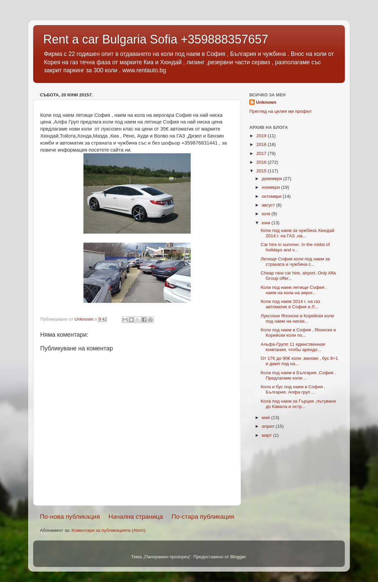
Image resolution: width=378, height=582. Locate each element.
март (267, 435)
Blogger (238, 556)
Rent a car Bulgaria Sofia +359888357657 (155, 39)
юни (266, 222)
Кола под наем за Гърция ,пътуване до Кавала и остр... (298, 404)
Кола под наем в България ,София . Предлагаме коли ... (298, 375)
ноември (271, 187)
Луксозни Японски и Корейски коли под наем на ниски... (297, 318)
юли (266, 213)
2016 (262, 162)
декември (272, 178)
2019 (262, 135)
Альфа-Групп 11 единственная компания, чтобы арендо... (293, 347)
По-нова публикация (70, 516)
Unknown (266, 102)
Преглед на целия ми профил (280, 111)
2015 (262, 170)
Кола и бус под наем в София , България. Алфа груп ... (293, 389)
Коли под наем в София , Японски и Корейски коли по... (298, 332)
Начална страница (136, 516)
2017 (262, 153)
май (266, 417)
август (269, 204)
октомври (272, 196)
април (269, 426)
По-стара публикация (203, 516)
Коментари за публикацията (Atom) (108, 530)
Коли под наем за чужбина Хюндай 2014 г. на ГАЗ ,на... (297, 233)
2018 (262, 144)
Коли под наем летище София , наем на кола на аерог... (294, 290)
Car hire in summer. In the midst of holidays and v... (295, 247)
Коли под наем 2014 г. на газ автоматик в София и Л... (290, 304)
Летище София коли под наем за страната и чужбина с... (295, 261)
